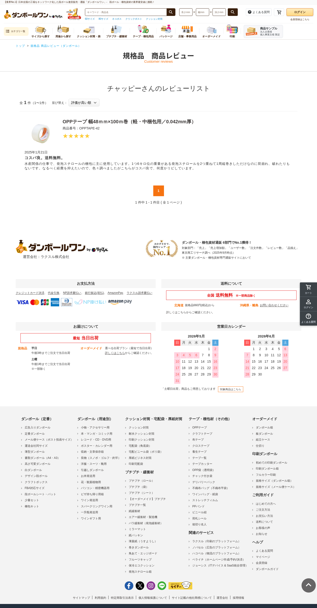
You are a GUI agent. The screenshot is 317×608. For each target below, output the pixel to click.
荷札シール (199, 518)
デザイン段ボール (36, 476)
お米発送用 (88, 476)
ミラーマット (137, 529)
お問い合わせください (274, 305)
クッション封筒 (154, 19)
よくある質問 (264, 550)
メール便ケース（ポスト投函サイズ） (49, 439)
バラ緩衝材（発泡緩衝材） (146, 523)
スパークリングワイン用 (96, 506)
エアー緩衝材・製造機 (143, 517)
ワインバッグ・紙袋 (205, 494)
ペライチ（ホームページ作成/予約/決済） (218, 559)
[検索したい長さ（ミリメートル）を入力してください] (186, 12)
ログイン (300, 12)
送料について (264, 521)
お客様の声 (263, 528)
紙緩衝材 (134, 511)
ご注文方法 (263, 509)
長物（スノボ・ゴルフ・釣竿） (101, 458)
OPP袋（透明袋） (203, 470)
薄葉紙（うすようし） (143, 541)
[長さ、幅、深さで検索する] (233, 12)
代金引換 (53, 292)
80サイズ (103, 19)
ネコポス (117, 19)
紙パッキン (136, 535)
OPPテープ (199, 427)
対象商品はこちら (230, 389)
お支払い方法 (264, 516)
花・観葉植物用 (91, 482)
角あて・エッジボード (143, 553)
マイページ (263, 557)
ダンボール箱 (264, 427)
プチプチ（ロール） (141, 480)
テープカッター (202, 464)
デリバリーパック (203, 482)
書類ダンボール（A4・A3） (42, 458)
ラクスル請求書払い (139, 292)
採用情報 (238, 597)
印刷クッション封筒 (141, 439)
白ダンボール (33, 470)
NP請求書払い (72, 292)
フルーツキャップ (140, 559)
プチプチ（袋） (139, 487)
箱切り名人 (199, 524)
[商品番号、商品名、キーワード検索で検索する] (171, 12)
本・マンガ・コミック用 (96, 433)
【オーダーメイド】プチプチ (147, 499)
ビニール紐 (199, 512)
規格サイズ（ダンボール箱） (274, 480)
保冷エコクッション (141, 565)
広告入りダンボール (37, 427)
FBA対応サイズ (35, 488)
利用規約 (100, 597)
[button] (308, 318)
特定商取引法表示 (122, 597)
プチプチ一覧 (137, 505)
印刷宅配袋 (136, 464)
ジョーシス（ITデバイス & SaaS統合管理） (220, 565)
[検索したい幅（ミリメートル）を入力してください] (202, 12)
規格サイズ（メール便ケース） (276, 487)
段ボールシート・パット (40, 494)
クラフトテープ (202, 433)
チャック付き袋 (202, 476)
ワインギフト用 (91, 518)
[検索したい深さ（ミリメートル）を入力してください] (219, 12)
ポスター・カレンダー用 (96, 445)
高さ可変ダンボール (37, 464)
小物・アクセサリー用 (95, 427)
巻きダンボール (139, 547)
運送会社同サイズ (36, 445)
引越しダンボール (92, 470)
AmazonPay (115, 292)
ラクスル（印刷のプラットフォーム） (216, 541)
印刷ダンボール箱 (267, 468)
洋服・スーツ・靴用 (94, 464)
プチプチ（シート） (141, 492)
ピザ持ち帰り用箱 (92, 494)
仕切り (260, 445)
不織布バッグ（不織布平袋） (210, 488)
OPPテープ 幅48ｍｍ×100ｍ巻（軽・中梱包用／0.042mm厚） (129, 121)
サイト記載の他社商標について (192, 597)
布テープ (198, 439)
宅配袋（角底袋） (140, 445)
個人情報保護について (153, 597)
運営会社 (222, 597)
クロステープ (200, 445)
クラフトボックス (36, 482)
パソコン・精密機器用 (95, 488)
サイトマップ (81, 597)
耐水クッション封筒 (141, 433)
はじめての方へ (266, 503)
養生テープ (199, 451)
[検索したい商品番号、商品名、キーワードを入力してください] (126, 12)
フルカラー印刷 (266, 474)
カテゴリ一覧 (15, 31)
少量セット (32, 500)
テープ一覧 (199, 458)
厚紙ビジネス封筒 (140, 458)
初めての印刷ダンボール (271, 462)
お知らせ (261, 534)
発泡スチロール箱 (140, 571)
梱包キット (32, 506)
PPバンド (198, 506)
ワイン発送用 (89, 500)
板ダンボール (264, 433)
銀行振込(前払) (94, 292)
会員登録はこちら (299, 19)
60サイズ (90, 19)
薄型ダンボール (35, 451)
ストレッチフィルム (205, 500)
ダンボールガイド (267, 569)
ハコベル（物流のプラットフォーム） (216, 553)
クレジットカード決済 (30, 292)
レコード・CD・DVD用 (96, 439)
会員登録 (261, 563)
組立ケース (263, 439)
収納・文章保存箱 (92, 451)
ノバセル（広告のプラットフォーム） (216, 547)
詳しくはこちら (176, 312)
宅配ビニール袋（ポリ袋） (146, 451)
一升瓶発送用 (89, 512)
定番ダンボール (35, 433)
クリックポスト (133, 19)
